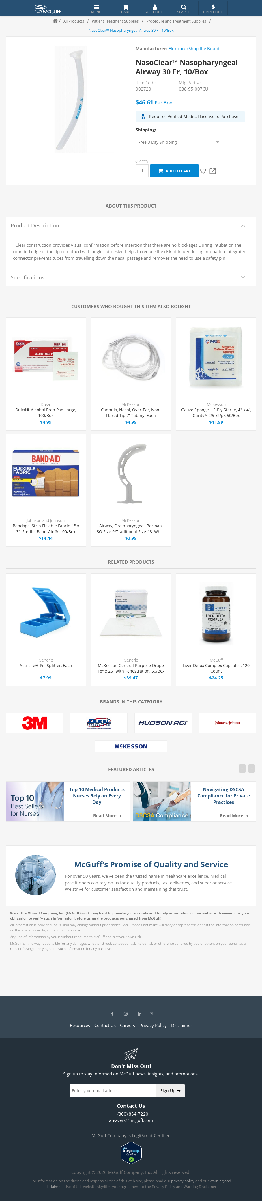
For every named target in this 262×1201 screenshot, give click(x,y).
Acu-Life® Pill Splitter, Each (46, 665)
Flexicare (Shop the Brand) (194, 48)
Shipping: (146, 129)
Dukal (46, 404)
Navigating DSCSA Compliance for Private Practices (223, 796)
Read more (105, 815)
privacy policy (182, 1180)
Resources (80, 1025)
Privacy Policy (153, 1025)
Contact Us (105, 1025)
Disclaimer (181, 1025)
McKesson (130, 404)
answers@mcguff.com (131, 1120)
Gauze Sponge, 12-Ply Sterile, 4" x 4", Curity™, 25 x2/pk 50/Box (216, 412)
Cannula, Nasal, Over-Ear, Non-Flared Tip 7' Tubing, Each (131, 412)
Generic (46, 660)
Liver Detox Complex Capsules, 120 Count (216, 668)
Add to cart (174, 170)
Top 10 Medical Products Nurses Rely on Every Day (97, 796)
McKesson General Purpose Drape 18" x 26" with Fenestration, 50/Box (131, 668)
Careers (127, 1025)
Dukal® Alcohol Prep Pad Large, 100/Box (45, 412)
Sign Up (170, 1090)
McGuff (216, 660)
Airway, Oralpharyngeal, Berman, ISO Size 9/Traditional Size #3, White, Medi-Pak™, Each (131, 528)
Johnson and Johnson (46, 520)
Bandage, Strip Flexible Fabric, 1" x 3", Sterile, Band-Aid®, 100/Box (46, 528)
